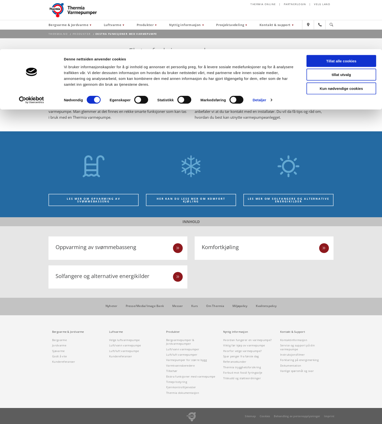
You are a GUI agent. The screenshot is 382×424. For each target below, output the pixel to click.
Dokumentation (290, 365)
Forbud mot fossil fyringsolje (242, 372)
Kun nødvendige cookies (341, 39)
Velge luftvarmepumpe (124, 340)
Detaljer (259, 51)
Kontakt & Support (292, 332)
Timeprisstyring (176, 382)
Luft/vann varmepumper (182, 349)
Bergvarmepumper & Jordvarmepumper (180, 341)
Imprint (329, 416)
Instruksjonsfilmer (292, 354)
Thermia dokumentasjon (182, 393)
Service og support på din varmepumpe (297, 347)
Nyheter (111, 306)
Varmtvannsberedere (180, 365)
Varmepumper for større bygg (186, 360)
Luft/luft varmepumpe (124, 351)
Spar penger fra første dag (241, 356)
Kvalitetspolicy (266, 306)
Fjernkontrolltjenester (181, 387)
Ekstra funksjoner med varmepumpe (190, 376)
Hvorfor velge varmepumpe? (242, 351)
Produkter (173, 332)
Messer (177, 306)
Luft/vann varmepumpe (125, 345)
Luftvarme (116, 332)
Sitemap (250, 416)
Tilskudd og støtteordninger (242, 378)
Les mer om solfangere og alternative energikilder (288, 200)
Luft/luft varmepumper (181, 354)
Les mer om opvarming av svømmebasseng (93, 200)
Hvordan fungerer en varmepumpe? (247, 340)
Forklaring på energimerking (299, 360)
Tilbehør (172, 371)
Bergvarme (59, 340)
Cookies (265, 416)
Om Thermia (215, 306)
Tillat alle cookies (341, 12)
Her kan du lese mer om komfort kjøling (191, 200)
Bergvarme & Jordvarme (68, 332)
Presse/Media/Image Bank (145, 306)
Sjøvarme (58, 351)
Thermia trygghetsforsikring (242, 367)
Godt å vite (59, 356)
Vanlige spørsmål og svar (297, 371)
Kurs (194, 306)
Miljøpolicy (240, 306)
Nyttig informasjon (235, 332)
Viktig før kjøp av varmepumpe (244, 345)
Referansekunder (234, 362)
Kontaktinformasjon (293, 340)
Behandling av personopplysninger (297, 416)
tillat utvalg (341, 26)
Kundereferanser (63, 362)
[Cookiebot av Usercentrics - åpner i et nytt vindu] (31, 51)
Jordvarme (59, 345)
